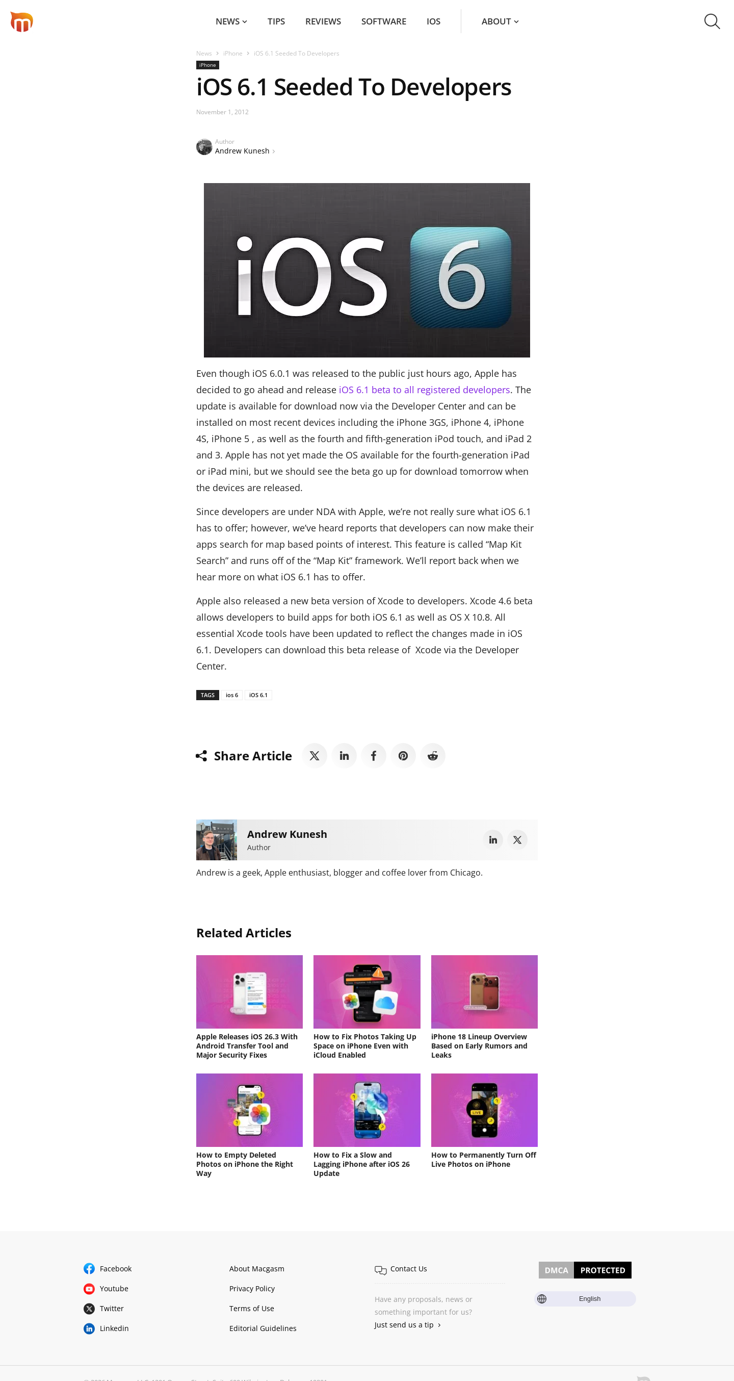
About (496, 21)
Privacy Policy (252, 1288)
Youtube (114, 1288)
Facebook (116, 1268)
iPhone (233, 53)
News (228, 21)
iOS (433, 21)
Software (383, 21)
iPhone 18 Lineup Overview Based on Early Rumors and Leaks (479, 1046)
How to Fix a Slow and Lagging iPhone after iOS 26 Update (361, 1164)
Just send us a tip (404, 1324)
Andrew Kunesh (242, 151)
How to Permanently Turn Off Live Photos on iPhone (483, 1159)
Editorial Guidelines (263, 1328)
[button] (712, 21)
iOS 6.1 (258, 695)
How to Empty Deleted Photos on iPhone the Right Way (244, 1164)
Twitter (112, 1308)
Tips (276, 21)
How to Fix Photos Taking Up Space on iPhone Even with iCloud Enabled (364, 1046)
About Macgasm (256, 1268)
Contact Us (408, 1268)
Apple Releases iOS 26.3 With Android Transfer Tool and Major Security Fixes (247, 1046)
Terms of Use (251, 1308)
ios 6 (232, 695)
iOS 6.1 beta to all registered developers (424, 389)
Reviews (323, 21)
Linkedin (114, 1328)
